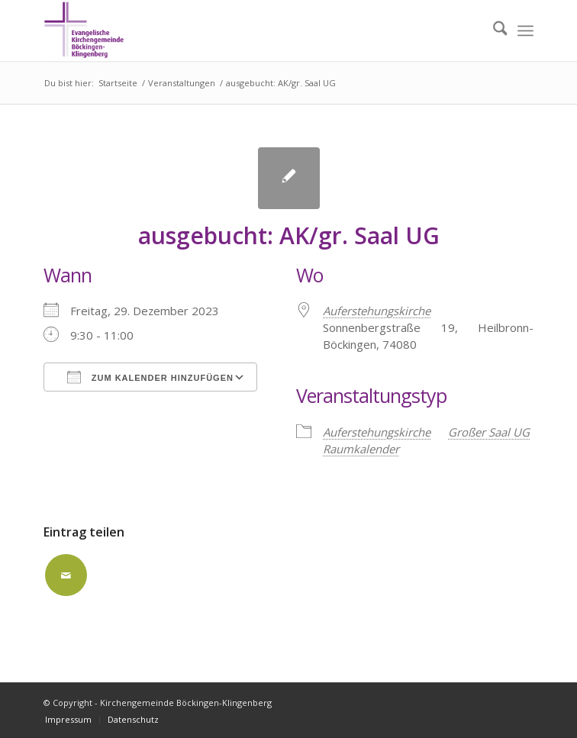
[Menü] (525, 30)
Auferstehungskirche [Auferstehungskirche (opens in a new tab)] (376, 310)
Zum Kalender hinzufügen (150, 377)
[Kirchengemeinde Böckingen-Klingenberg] (240, 30)
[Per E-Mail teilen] (66, 575)
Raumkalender (361, 448)
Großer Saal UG (489, 432)
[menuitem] (493, 30)
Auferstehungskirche (376, 432)
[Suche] (493, 30)
